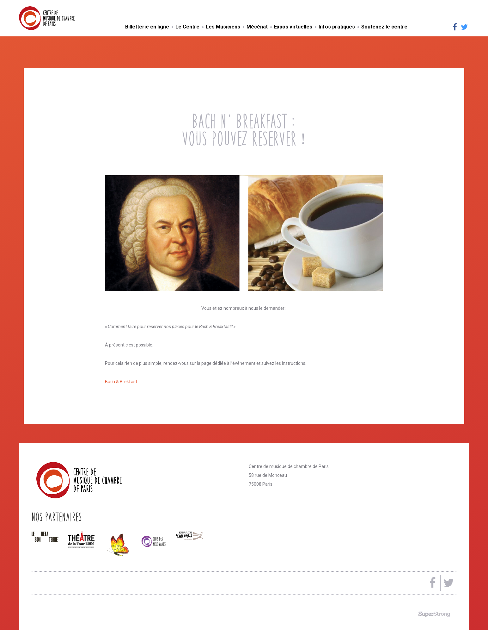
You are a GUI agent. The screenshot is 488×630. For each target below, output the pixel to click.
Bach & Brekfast (121, 381)
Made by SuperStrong (434, 614)
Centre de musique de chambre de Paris (61, 18)
